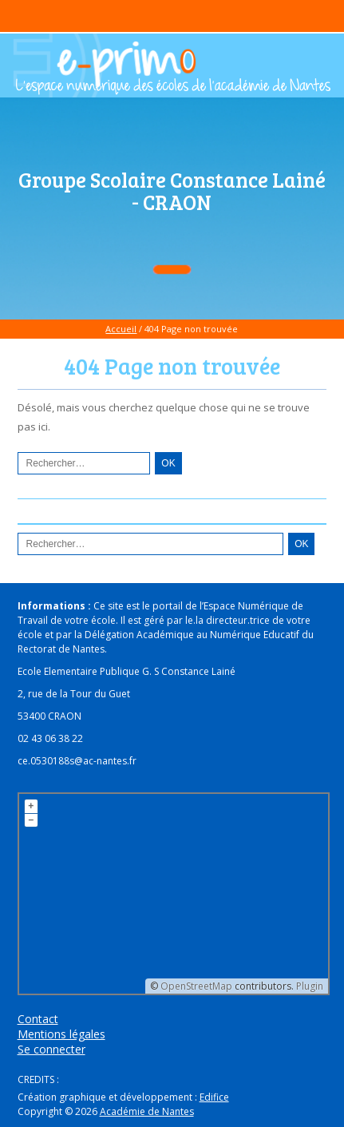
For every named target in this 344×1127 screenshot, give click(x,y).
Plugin (308, 986)
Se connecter (51, 1049)
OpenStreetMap (196, 986)
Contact (38, 1018)
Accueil (120, 329)
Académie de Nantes (147, 1111)
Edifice (214, 1097)
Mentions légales (61, 1034)
